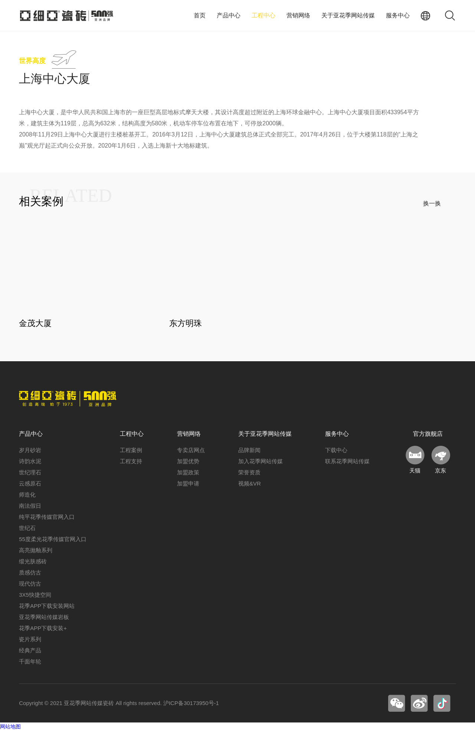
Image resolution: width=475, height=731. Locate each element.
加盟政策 (188, 473)
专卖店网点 (191, 450)
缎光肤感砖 (33, 562)
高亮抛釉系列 (35, 550)
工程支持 (131, 461)
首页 (200, 15)
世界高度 (32, 61)
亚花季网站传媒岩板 (44, 617)
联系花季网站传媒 (347, 461)
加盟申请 (188, 484)
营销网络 (298, 15)
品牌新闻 (249, 450)
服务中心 (398, 15)
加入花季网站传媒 (260, 461)
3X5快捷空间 (35, 595)
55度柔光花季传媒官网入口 (52, 539)
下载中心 (336, 450)
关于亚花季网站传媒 (348, 15)
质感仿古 (30, 573)
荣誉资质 (249, 473)
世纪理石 (30, 473)
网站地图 (10, 727)
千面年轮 (30, 662)
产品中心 (228, 15)
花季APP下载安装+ (43, 628)
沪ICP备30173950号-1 (191, 703)
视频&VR (249, 484)
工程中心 (263, 15)
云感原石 (30, 484)
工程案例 (131, 450)
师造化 (27, 495)
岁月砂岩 (30, 450)
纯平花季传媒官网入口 (47, 517)
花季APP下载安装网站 (47, 606)
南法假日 (30, 506)
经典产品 (30, 651)
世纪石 (27, 528)
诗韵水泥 (30, 461)
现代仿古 (30, 584)
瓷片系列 (30, 639)
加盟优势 (188, 461)
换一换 (432, 203)
